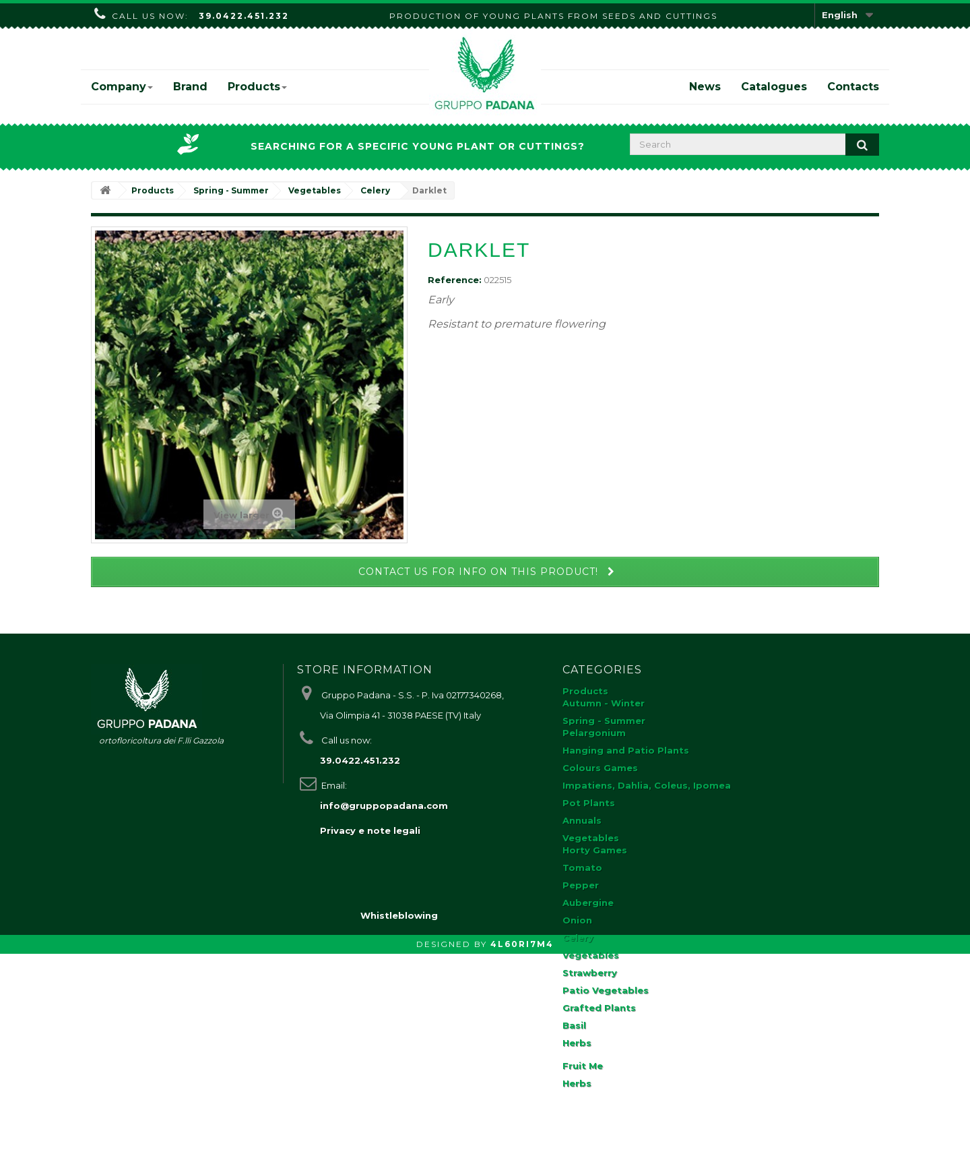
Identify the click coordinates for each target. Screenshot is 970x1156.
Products (257, 86)
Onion (577, 920)
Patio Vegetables (605, 990)
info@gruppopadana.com (384, 805)
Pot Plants (588, 802)
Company (122, 86)
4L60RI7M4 (522, 1146)
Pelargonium (594, 732)
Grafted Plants (599, 1007)
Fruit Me (582, 1065)
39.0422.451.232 (244, 16)
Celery (577, 937)
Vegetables (590, 837)
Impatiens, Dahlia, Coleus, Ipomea (646, 785)
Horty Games (594, 850)
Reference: (455, 279)
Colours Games (600, 767)
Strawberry (589, 972)
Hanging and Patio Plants (625, 750)
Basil (574, 1025)
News (705, 86)
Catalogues (774, 86)
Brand (190, 86)
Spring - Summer (603, 720)
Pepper (580, 885)
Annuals (582, 820)
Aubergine (588, 902)
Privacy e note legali (370, 830)
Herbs (576, 1042)
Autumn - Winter (603, 703)
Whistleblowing (399, 1117)
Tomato (582, 867)
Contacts (853, 86)
